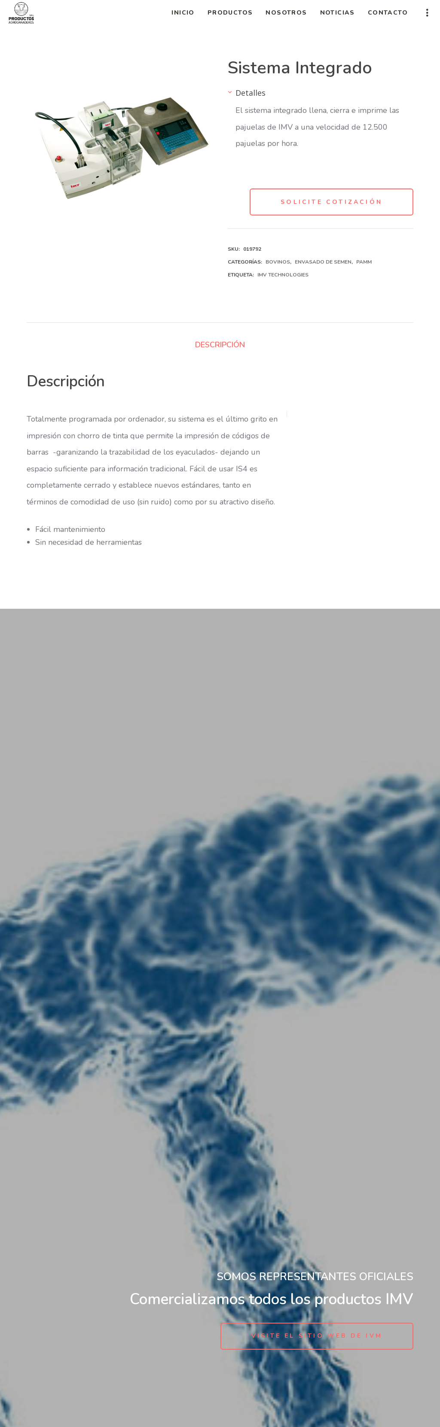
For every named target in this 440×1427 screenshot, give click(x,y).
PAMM (364, 261)
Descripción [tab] (220, 345)
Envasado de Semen (323, 261)
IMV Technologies (283, 274)
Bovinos (278, 261)
